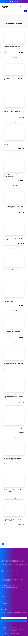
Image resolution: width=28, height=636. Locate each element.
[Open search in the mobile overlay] (14, 11)
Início (11, 21)
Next (7, 544)
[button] (21, 7)
